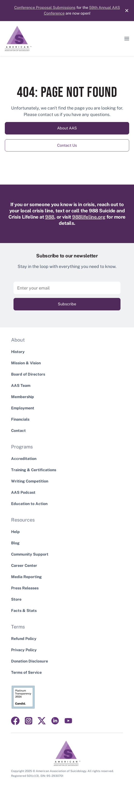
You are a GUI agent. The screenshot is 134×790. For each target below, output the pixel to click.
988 (49, 217)
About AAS (67, 128)
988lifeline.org (88, 217)
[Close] (124, 10)
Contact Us (67, 145)
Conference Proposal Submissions (44, 7)
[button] (127, 39)
